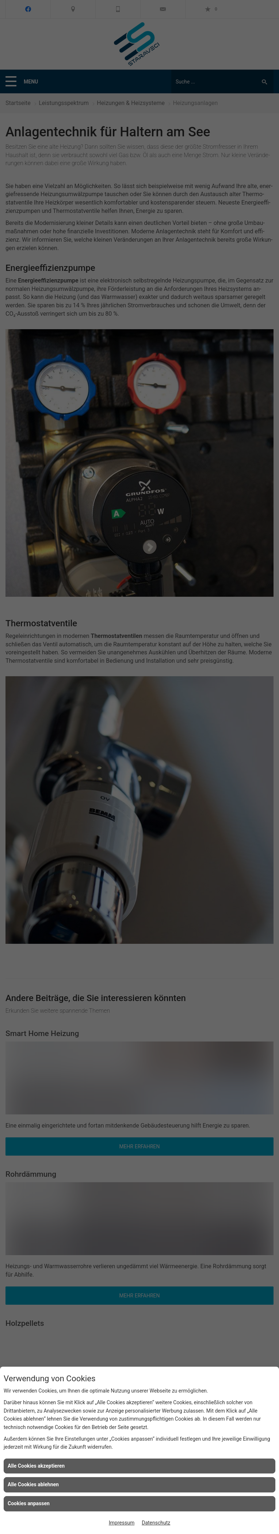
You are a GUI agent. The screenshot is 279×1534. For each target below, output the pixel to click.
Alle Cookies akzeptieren (36, 1466)
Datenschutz (156, 1523)
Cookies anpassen (29, 1503)
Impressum (121, 1523)
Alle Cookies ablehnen (33, 1484)
